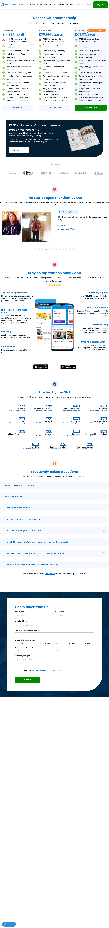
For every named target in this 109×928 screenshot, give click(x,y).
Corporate (73, 643)
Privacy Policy (57, 670)
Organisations (58, 4)
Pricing (39, 4)
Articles (80, 4)
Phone (59, 651)
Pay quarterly (54, 108)
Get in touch (50, 574)
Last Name (59, 611)
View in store (19, 150)
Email (20, 651)
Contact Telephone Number (27, 630)
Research (70, 4)
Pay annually (91, 108)
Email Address (21, 621)
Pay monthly (18, 108)
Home (32, 4)
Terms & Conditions (40, 670)
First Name (19, 611)
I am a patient (24, 643)
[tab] (35, 249)
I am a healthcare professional (49, 643)
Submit (27, 679)
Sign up (100, 4)
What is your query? (23, 655)
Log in (89, 4)
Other (87, 643)
